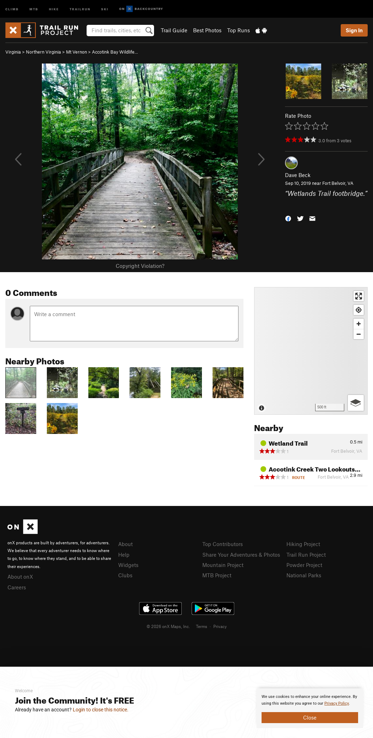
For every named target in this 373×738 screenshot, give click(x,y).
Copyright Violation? (140, 266)
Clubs (125, 575)
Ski (105, 8)
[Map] (310, 350)
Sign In (354, 30)
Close (310, 717)
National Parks (303, 575)
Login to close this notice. (100, 709)
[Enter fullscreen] (358, 296)
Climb (12, 8)
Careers (16, 587)
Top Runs (238, 30)
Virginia (13, 52)
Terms (201, 626)
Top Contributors (222, 544)
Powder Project (304, 565)
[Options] (356, 403)
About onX (20, 576)
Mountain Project (222, 565)
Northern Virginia (43, 52)
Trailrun (80, 8)
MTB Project (216, 575)
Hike (54, 8)
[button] (288, 218)
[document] (310, 708)
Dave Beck (298, 175)
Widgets (128, 565)
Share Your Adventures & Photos (241, 554)
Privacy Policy (336, 703)
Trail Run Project (306, 554)
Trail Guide (174, 30)
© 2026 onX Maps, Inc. (168, 626)
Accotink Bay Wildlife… (115, 52)
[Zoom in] (358, 324)
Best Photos (207, 30)
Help (124, 554)
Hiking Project (303, 544)
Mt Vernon (76, 52)
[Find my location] (358, 310)
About (125, 544)
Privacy (220, 626)
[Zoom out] (358, 334)
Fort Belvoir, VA (337, 183)
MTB (33, 8)
